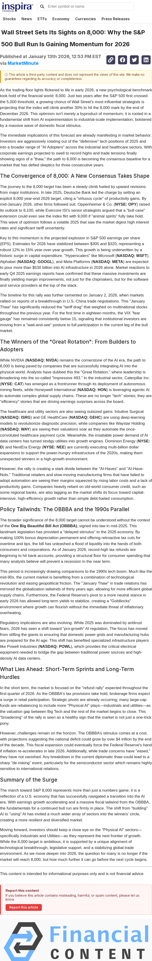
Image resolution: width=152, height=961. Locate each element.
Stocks (9, 18)
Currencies (85, 18)
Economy (61, 18)
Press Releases (115, 18)
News (26, 18)
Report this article (23, 907)
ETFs (42, 18)
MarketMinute (23, 63)
